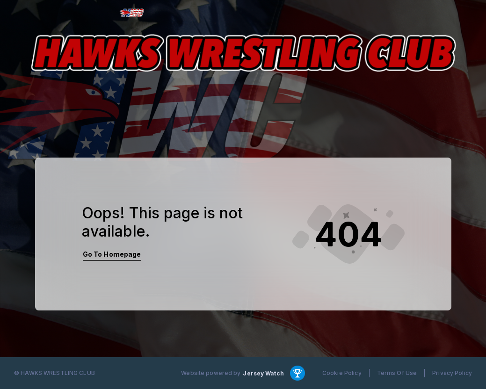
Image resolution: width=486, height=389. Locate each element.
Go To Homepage (112, 254)
